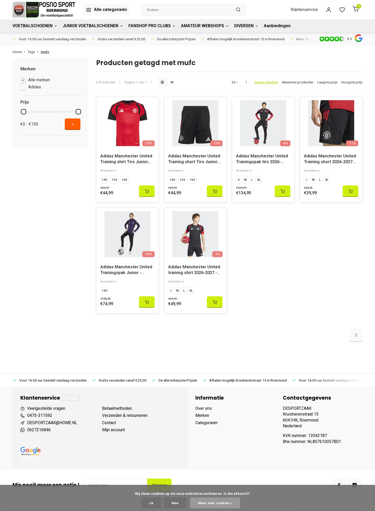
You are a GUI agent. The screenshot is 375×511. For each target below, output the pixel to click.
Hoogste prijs (351, 82)
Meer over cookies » (215, 503)
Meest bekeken (266, 82)
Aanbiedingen (277, 25)
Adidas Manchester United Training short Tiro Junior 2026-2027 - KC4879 (194, 160)
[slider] (23, 111)
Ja (151, 503)
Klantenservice (304, 9)
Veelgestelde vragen (46, 408)
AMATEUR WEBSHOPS (205, 25)
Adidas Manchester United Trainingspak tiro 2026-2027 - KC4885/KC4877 (262, 160)
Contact (109, 422)
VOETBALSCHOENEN (35, 25)
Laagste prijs (327, 82)
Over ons (203, 408)
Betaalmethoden (117, 408)
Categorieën (206, 422)
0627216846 (39, 429)
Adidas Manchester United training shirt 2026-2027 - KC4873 (194, 270)
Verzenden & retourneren (125, 415)
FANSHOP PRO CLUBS (152, 25)
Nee (175, 503)
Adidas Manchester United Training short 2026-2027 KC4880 (330, 160)
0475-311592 (39, 415)
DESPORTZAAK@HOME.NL (52, 422)
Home (20, 52)
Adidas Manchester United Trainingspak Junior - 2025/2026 (126, 270)
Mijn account (113, 429)
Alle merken (39, 79)
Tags (34, 52)
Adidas (34, 86)
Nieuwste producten (297, 82)
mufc (45, 52)
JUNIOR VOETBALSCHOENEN (93, 25)
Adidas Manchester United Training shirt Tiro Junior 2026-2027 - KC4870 (126, 160)
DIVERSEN (246, 25)
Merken (202, 415)
